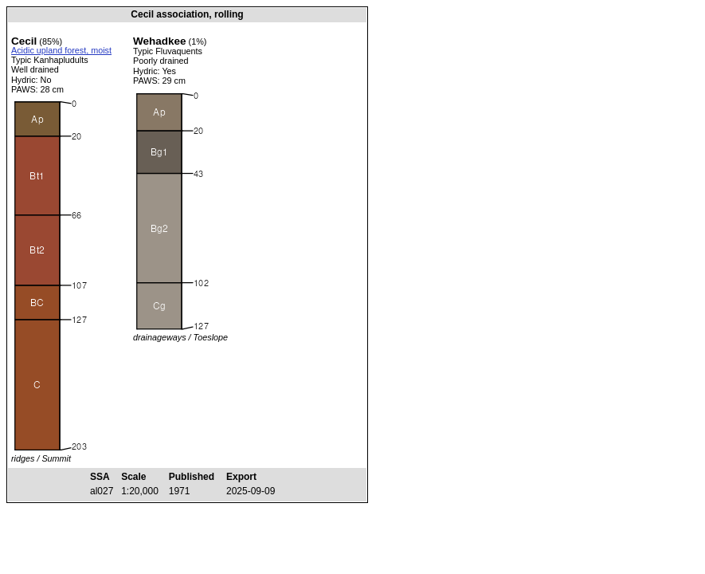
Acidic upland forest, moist (61, 50)
